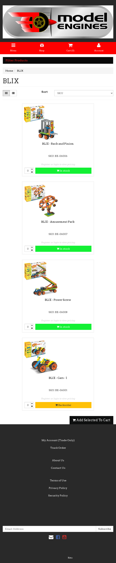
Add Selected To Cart (91, 420)
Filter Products (17, 60)
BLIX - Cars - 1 (58, 378)
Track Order (58, 447)
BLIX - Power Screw (58, 300)
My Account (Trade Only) (58, 440)
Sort (44, 91)
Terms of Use (58, 480)
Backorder (63, 405)
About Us (58, 460)
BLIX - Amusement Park (58, 221)
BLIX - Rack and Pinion (58, 143)
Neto (70, 558)
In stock (63, 170)
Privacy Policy (58, 488)
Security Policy (58, 495)
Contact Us (58, 467)
